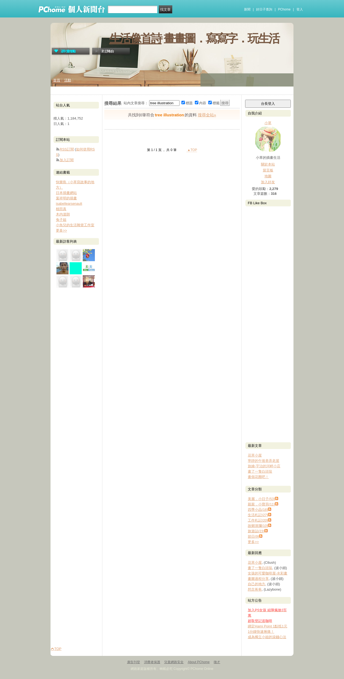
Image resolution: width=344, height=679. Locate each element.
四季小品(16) (258, 510)
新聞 (247, 9)
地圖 (267, 176)
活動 (67, 80)
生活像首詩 (135, 38)
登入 (299, 9)
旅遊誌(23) (256, 531)
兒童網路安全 (174, 662)
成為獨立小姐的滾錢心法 (267, 637)
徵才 (217, 662)
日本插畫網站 (66, 193)
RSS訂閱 (67, 149)
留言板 (268, 170)
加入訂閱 (67, 160)
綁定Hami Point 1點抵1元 (267, 626)
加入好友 (268, 182)
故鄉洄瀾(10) (258, 526)
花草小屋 (255, 455)
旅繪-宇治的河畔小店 (264, 466)
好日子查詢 (264, 9)
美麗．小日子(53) (261, 499)
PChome (284, 9)
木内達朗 (63, 214)
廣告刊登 (133, 662)
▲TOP (192, 150)
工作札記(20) (258, 520)
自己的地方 (256, 584)
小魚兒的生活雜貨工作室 (75, 225)
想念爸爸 (255, 589)
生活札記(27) (258, 515)
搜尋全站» (207, 115)
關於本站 (268, 164)
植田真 (61, 209)
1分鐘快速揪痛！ (261, 632)
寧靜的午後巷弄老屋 (263, 461)
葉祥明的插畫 (66, 198)
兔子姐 (61, 220)
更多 (253, 542)
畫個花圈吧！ (258, 477)
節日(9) (253, 536)
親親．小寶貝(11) (261, 504)
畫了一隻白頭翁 (260, 471)
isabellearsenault (69, 204)
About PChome (199, 662)
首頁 (56, 80)
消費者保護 (152, 662)
